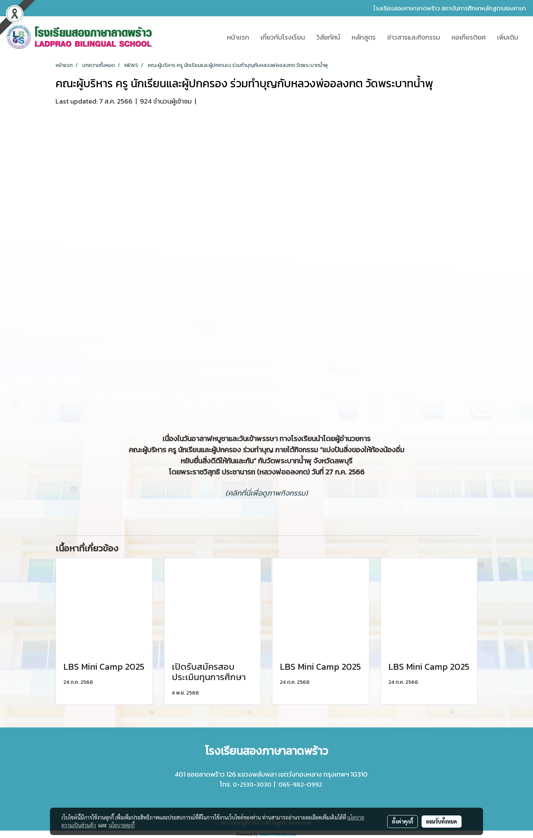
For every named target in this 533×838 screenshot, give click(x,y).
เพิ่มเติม (507, 37)
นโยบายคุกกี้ (122, 825)
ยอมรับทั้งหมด (441, 821)
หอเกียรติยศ (469, 37)
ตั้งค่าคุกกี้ (402, 821)
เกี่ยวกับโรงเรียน (283, 37)
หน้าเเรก (238, 37)
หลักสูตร (364, 37)
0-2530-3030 (252, 784)
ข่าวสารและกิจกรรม (413, 37)
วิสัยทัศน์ (328, 37)
